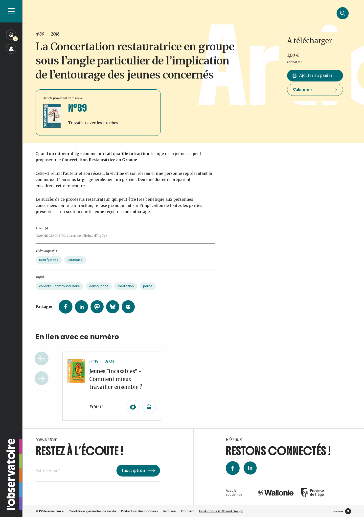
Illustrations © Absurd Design (221, 511)
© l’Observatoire (50, 511)
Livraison (169, 511)
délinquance (98, 291)
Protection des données (139, 511)
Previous (41, 363)
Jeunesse (75, 265)
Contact (187, 511)
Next (41, 383)
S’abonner (315, 89)
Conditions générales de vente (92, 511)
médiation (126, 291)
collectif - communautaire (59, 291)
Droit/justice (48, 265)
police (147, 291)
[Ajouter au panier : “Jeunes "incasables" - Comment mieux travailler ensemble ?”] (149, 411)
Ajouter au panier (312, 75)
